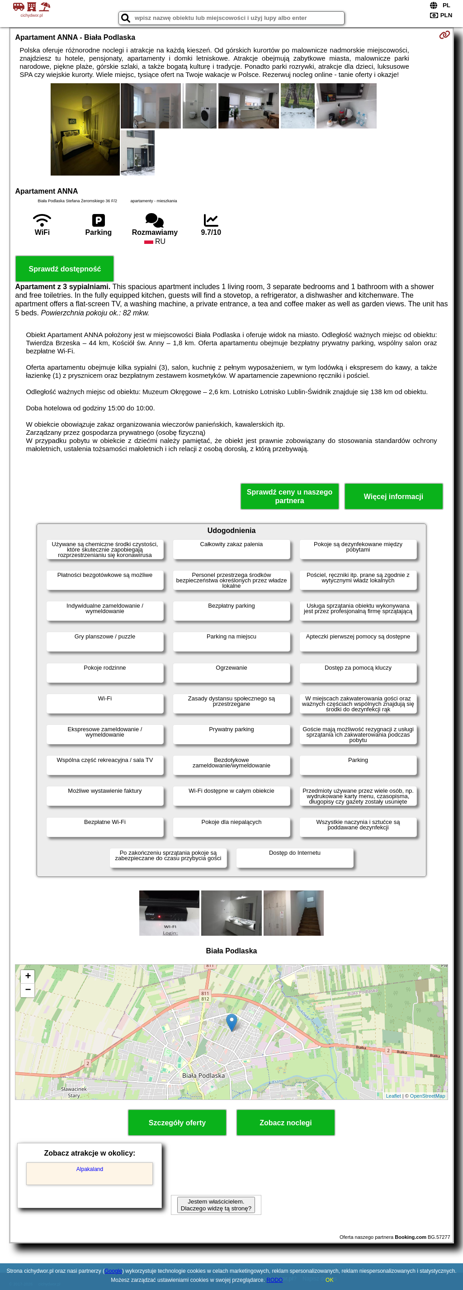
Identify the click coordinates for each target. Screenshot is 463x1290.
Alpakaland (89, 1169)
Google (113, 1271)
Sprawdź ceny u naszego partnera (289, 496)
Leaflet (393, 1096)
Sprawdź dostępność (64, 269)
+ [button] (28, 977)
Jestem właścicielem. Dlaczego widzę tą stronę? (216, 1205)
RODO (274, 1280)
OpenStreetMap (427, 1096)
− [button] (28, 990)
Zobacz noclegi (286, 1123)
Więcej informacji (393, 496)
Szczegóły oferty (177, 1123)
